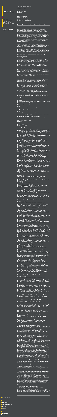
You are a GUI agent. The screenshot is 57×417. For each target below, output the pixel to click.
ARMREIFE (4, 406)
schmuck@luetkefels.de (10, 23)
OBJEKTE (4, 408)
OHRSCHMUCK (5, 402)
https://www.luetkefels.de (24, 17)
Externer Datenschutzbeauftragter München (42, 390)
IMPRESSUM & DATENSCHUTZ (4, 414)
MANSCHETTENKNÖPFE (7, 404)
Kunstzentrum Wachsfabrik (21, 11)
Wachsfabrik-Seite (6, 30)
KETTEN (3, 400)
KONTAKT (4, 411)
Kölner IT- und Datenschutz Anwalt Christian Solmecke (37, 391)
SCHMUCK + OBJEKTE (6, 397)
